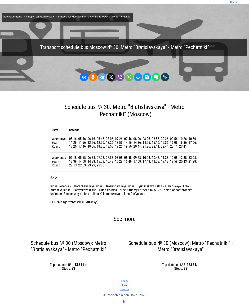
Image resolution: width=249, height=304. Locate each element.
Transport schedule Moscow (40, 16)
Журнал (124, 281)
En (124, 302)
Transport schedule (12, 16)
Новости (124, 289)
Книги (124, 285)
